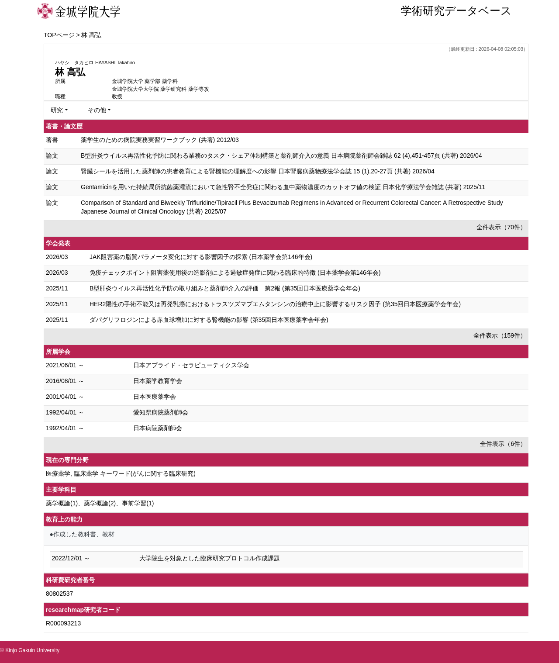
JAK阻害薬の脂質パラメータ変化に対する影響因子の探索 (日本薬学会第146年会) (201, 256)
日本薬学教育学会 (157, 380)
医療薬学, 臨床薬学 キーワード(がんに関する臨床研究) (121, 473)
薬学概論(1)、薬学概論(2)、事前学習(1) (100, 503)
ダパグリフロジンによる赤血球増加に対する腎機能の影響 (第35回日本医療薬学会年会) (209, 319)
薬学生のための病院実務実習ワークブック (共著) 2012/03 (160, 139)
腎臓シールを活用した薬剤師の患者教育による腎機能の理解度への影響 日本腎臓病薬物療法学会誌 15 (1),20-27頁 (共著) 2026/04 (258, 171)
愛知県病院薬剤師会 (160, 412)
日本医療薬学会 (154, 396)
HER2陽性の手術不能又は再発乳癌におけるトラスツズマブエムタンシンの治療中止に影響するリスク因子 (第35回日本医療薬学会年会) (275, 303)
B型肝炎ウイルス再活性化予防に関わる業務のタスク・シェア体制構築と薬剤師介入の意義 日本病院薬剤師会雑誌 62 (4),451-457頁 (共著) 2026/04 (281, 155)
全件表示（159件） (499, 335)
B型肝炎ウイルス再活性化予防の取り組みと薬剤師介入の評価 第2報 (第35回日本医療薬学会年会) (225, 288)
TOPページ (59, 34)
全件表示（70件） (501, 227)
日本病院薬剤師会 (157, 428)
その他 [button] (97, 110)
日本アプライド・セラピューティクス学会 (191, 365)
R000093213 (63, 623)
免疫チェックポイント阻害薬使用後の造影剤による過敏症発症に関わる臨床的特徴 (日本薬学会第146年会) (235, 272)
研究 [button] (57, 110)
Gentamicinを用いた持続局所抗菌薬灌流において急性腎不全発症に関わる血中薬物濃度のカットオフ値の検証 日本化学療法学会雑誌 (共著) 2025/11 (283, 186)
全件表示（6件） (503, 443)
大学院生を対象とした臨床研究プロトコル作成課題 (209, 558)
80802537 (59, 593)
